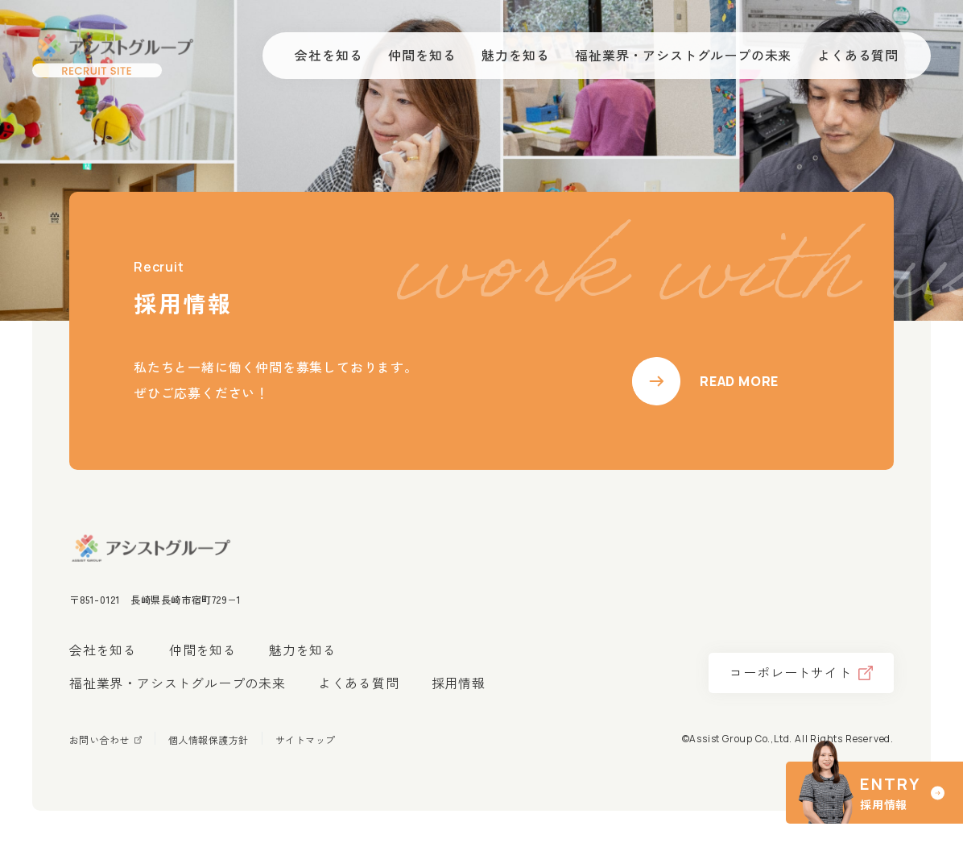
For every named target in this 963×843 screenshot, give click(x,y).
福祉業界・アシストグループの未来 (177, 682)
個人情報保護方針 (208, 740)
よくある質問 (358, 682)
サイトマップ (305, 740)
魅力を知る (303, 649)
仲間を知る (203, 649)
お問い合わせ (99, 740)
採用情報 (459, 682)
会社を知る (103, 649)
